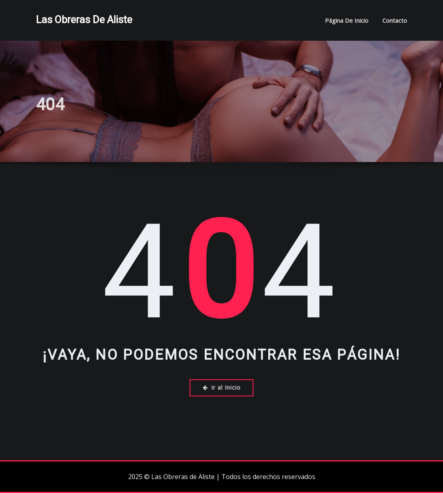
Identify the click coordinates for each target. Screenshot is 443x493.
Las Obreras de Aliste (84, 20)
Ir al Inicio (222, 387)
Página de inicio (346, 20)
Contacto (394, 20)
